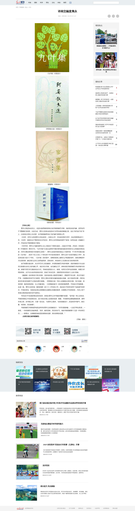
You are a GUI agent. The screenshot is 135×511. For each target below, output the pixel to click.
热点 (26, 7)
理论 (47, 2)
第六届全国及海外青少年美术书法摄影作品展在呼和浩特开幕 (64, 403)
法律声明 (97, 508)
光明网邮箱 (106, 508)
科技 (59, 2)
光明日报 (64, 16)
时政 (29, 2)
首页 (17, 7)
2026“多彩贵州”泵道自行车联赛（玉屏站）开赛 (59, 445)
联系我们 (89, 508)
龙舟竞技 (44, 465)
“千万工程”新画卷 (75, 369)
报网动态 (80, 508)
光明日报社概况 (61, 508)
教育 (65, 2)
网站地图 (115, 508)
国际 (35, 2)
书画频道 (21, 7)
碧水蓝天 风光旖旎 (48, 486)
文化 (53, 2)
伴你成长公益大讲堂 (58, 382)
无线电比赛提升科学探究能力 (52, 424)
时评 (41, 2)
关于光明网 (72, 508)
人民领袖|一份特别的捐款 (103, 105)
